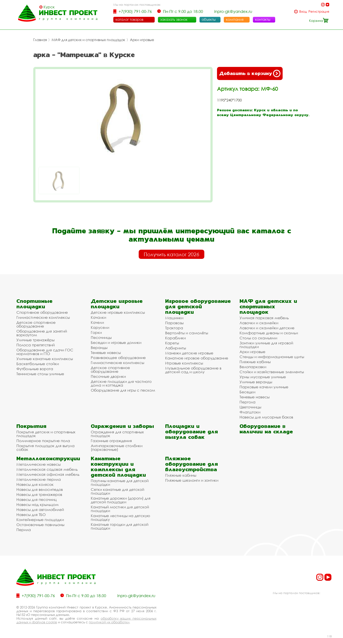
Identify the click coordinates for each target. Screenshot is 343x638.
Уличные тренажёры (35, 340)
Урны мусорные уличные (263, 377)
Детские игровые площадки (117, 303)
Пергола (248, 402)
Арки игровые (142, 40)
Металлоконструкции (48, 458)
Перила (23, 530)
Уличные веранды (256, 382)
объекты (209, 19)
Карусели (100, 327)
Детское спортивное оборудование (36, 324)
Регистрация (318, 11)
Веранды (99, 347)
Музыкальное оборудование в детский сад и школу (193, 370)
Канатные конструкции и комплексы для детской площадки (118, 467)
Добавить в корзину (249, 73)
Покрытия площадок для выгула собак (45, 447)
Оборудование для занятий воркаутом (41, 333)
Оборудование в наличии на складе (266, 428)
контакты (262, 19)
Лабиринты (175, 348)
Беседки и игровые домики (116, 342)
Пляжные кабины (255, 362)
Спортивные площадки (34, 303)
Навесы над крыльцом (37, 504)
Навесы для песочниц (36, 499)
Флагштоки (250, 412)
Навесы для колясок (35, 484)
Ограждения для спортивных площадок (117, 434)
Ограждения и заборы (122, 426)
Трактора (174, 328)
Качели (97, 322)
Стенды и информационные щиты (272, 357)
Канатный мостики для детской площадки (120, 508)
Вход (303, 11)
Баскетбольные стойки (37, 364)
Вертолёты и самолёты (186, 333)
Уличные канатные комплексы (44, 359)
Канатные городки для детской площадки (119, 526)
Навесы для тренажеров (39, 494)
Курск (49, 7)
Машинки (174, 318)
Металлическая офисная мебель (47, 474)
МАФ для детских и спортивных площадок (88, 40)
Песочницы (101, 337)
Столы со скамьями (258, 338)
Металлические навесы (38, 464)
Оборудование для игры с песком (123, 390)
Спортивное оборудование (42, 312)
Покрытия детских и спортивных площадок (45, 434)
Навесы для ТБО (31, 514)
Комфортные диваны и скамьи (269, 333)
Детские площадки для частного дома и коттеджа (121, 383)
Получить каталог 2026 (171, 254)
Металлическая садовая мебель (47, 469)
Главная (40, 40)
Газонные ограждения (111, 441)
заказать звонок (173, 19)
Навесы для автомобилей (40, 509)
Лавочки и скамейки (259, 323)
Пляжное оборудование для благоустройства (191, 464)
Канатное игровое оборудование (196, 358)
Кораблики (175, 338)
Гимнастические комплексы (43, 317)
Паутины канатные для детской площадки (120, 482)
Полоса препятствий (35, 345)
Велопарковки (253, 367)
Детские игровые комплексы (118, 312)
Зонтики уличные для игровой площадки (266, 345)
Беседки (247, 392)
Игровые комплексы (184, 363)
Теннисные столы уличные (40, 374)
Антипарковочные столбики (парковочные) (116, 447)
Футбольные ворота (34, 369)
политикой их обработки (109, 622)
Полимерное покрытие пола (43, 441)
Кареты (172, 343)
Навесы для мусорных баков (266, 417)
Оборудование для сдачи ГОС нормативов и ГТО (44, 352)
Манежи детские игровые (189, 353)
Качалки (98, 317)
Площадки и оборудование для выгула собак (191, 431)
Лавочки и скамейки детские (267, 328)
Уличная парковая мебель (264, 318)
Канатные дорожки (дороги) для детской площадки (120, 500)
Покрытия (31, 426)
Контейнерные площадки (40, 519)
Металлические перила (38, 479)
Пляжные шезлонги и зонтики (191, 480)
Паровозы (174, 323)
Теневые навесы (106, 352)
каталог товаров (129, 19)
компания (234, 19)
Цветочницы (250, 407)
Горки (96, 332)
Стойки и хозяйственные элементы (272, 372)
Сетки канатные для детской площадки (117, 491)
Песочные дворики (108, 376)
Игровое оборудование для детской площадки (198, 306)
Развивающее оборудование (118, 357)
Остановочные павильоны (40, 524)
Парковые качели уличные (264, 387)
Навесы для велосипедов (39, 489)
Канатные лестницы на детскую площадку (120, 517)
